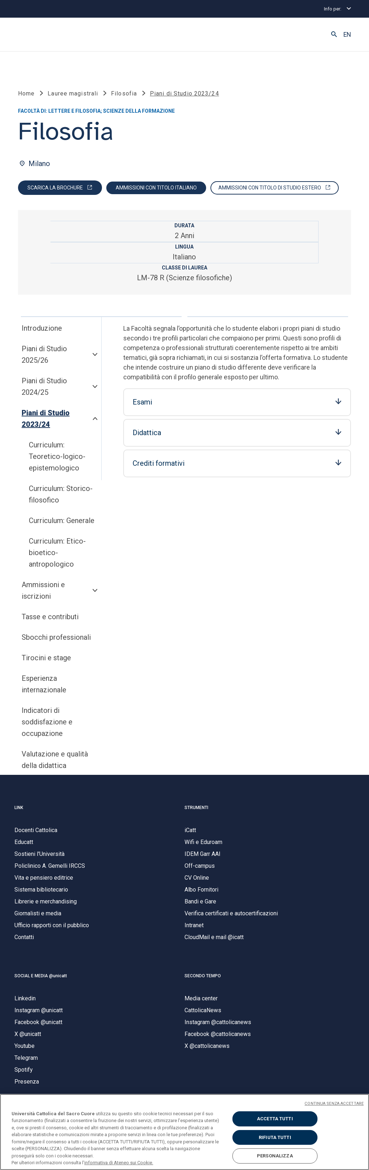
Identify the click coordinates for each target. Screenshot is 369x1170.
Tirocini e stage (46, 657)
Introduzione (42, 328)
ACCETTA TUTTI (275, 1118)
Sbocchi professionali (56, 637)
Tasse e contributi (50, 616)
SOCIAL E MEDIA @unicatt (40, 975)
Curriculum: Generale (61, 520)
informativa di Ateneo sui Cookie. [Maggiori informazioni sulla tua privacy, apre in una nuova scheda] (118, 1162)
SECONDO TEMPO (202, 975)
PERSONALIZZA (275, 1155)
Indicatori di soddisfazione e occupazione (47, 722)
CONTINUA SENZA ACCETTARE (334, 1103)
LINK (18, 807)
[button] (334, 34)
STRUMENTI (196, 807)
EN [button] (347, 34)
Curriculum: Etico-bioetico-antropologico (57, 552)
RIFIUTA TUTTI (275, 1137)
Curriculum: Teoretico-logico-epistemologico (57, 456)
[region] (184, 1132)
